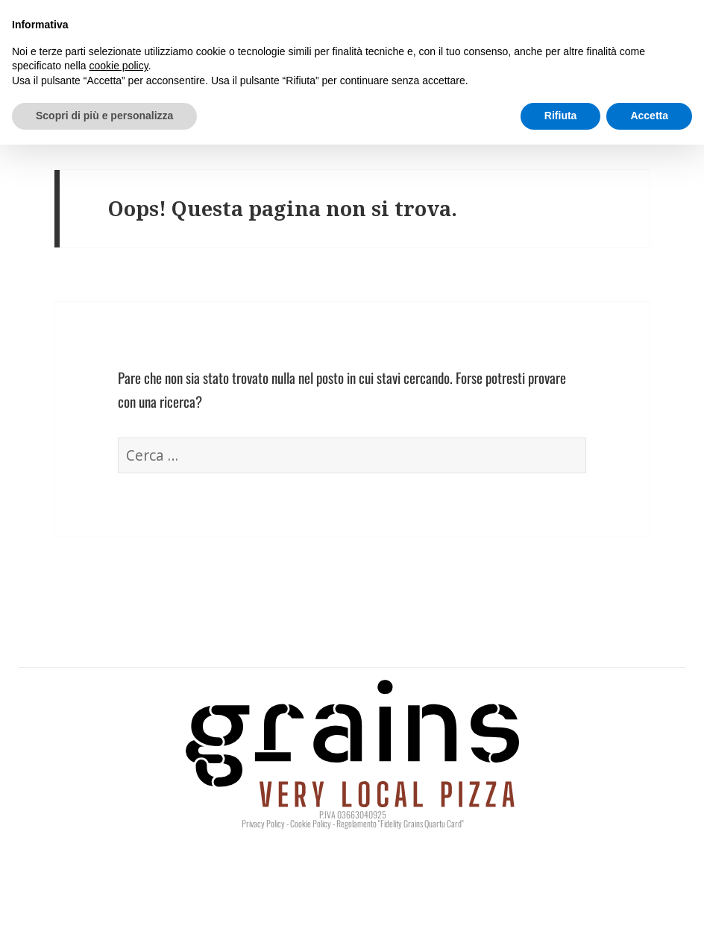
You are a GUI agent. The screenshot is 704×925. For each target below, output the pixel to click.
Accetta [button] (649, 115)
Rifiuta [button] (560, 115)
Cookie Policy (310, 823)
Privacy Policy (263, 823)
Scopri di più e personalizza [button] (104, 115)
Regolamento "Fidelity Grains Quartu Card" (400, 823)
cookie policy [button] (118, 66)
